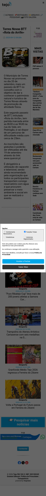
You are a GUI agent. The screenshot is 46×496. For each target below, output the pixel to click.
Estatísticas (9, 237)
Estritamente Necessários (9, 233)
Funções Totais (30, 232)
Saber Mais (23, 267)
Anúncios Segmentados (28, 238)
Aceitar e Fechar (23, 261)
